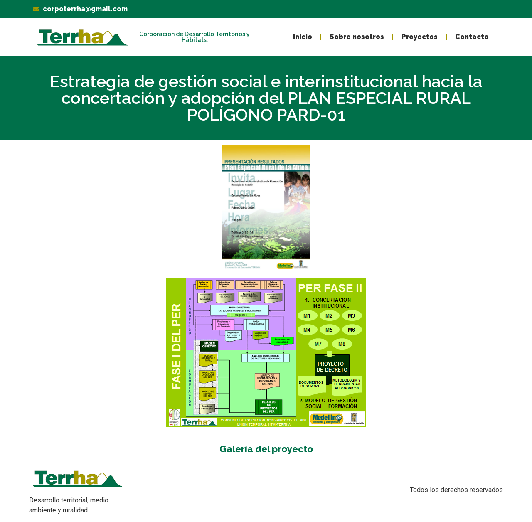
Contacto (472, 37)
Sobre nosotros (357, 37)
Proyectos (419, 37)
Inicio (302, 37)
